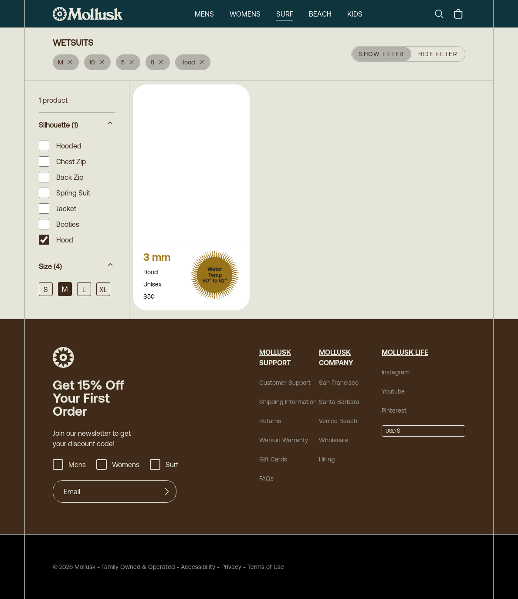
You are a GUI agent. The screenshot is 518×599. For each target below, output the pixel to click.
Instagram (396, 372)
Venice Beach (338, 420)
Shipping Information (288, 401)
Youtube (393, 391)
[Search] (442, 14)
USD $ (393, 431)
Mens (204, 14)
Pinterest (394, 410)
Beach (320, 14)
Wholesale (333, 440)
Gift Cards (273, 459)
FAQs (266, 478)
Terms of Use (265, 566)
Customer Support (285, 382)
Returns (270, 420)
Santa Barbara (339, 401)
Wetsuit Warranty (283, 440)
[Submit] (167, 491)
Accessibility (195, 566)
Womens (245, 14)
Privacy (231, 566)
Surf (284, 14)
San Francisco (339, 382)
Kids (354, 14)
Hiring (327, 459)
